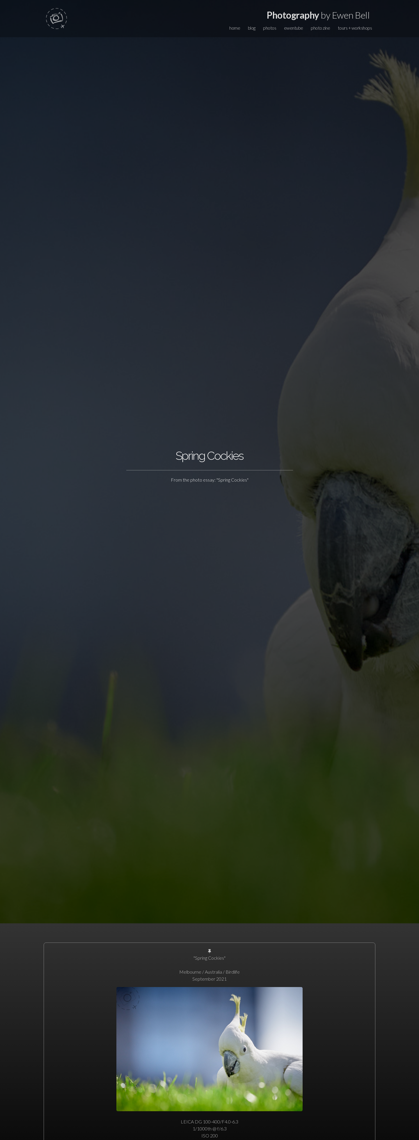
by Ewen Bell (318, 15)
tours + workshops (355, 28)
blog (251, 28)
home (234, 28)
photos (269, 28)
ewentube (293, 28)
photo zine (320, 28)
